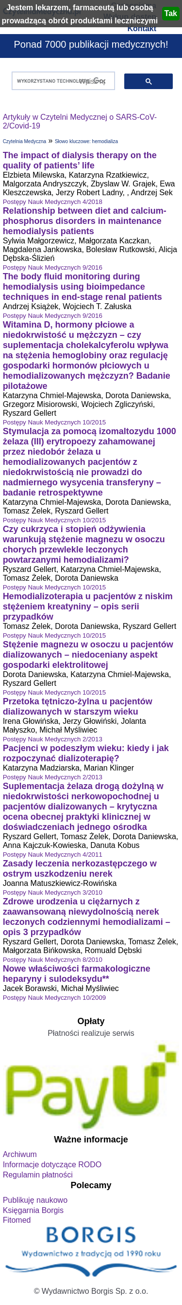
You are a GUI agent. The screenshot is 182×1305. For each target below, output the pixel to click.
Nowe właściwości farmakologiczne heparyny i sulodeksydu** (76, 974)
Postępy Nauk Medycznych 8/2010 (52, 959)
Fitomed (17, 1220)
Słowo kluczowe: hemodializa (86, 141)
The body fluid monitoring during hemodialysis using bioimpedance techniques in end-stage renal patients (82, 287)
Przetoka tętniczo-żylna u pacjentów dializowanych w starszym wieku (77, 707)
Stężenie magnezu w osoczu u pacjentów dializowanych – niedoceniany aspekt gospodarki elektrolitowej (88, 655)
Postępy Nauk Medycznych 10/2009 (54, 997)
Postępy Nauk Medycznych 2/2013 (52, 739)
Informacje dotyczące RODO (52, 1164)
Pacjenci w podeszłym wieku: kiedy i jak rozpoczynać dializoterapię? (86, 753)
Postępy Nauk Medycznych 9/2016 (52, 267)
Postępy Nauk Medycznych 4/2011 (52, 854)
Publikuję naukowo (35, 1200)
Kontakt (141, 28)
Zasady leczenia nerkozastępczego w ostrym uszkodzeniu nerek (80, 869)
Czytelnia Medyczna (24, 141)
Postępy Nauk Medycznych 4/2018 (52, 201)
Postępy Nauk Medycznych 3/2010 (52, 892)
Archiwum (20, 1154)
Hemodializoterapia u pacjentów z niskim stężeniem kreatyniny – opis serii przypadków (88, 606)
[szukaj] (61, 81)
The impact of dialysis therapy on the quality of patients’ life (80, 160)
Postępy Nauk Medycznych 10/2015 (54, 422)
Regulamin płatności (38, 1175)
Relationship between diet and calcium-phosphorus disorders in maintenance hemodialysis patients (84, 221)
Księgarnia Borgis (33, 1210)
